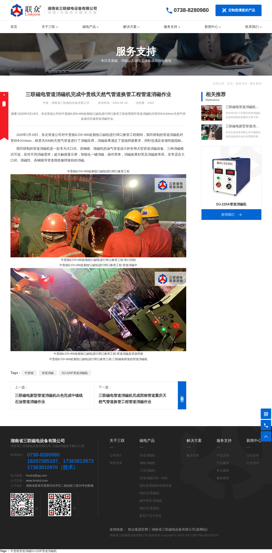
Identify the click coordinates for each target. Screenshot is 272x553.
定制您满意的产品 (238, 10)
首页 (13, 26)
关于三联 (50, 26)
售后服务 (223, 470)
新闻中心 (213, 26)
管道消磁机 (171, 135)
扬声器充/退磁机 (151, 500)
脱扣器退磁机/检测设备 (156, 485)
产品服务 (223, 463)
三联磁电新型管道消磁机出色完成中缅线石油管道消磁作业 (49, 398)
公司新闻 (252, 455)
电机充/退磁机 (149, 493)
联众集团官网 (138, 529)
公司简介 (116, 455)
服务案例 (256, 83)
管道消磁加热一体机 (154, 478)
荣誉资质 (116, 463)
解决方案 (131, 26)
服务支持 (172, 26)
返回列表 (182, 395)
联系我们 (253, 26)
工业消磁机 (147, 470)
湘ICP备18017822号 (205, 535)
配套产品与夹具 (151, 515)
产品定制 (223, 455)
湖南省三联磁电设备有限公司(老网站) (180, 529)
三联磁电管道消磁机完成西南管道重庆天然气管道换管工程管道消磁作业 (132, 398)
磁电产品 (90, 26)
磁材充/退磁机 (149, 508)
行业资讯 (252, 463)
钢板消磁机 (147, 463)
